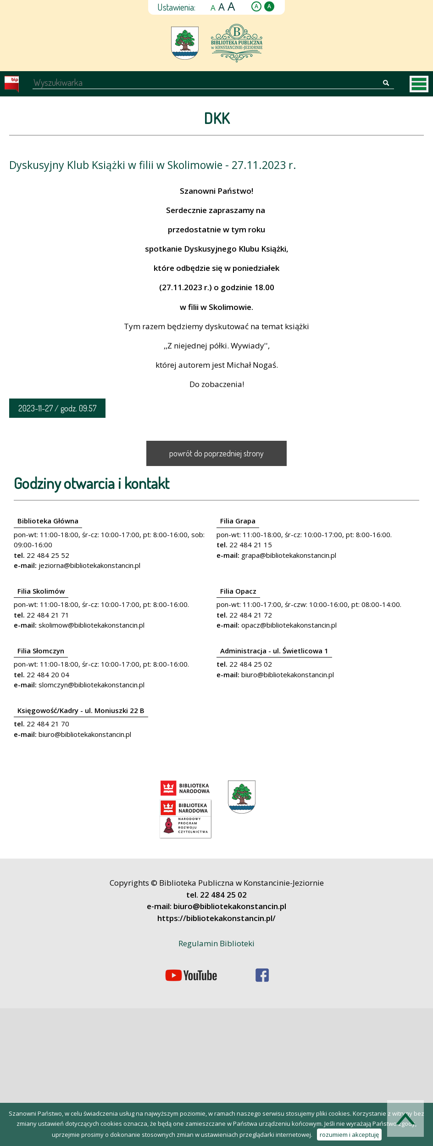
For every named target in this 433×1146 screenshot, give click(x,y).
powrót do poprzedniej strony (216, 453)
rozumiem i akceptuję (349, 1134)
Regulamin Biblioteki (216, 943)
